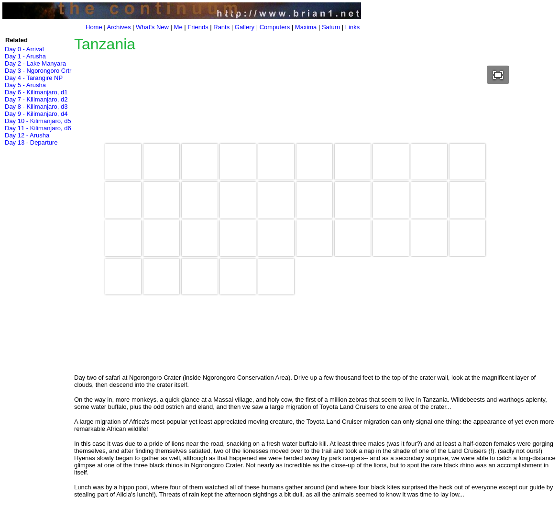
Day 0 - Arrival (24, 49)
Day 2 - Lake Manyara (35, 63)
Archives (119, 27)
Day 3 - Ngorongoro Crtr (38, 70)
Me (178, 27)
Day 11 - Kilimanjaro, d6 (38, 128)
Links (352, 27)
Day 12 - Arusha (27, 135)
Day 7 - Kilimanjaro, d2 (36, 99)
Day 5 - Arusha (25, 85)
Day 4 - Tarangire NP (34, 77)
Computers (275, 27)
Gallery (244, 27)
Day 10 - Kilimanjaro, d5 (38, 120)
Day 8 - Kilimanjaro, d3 (36, 106)
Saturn (331, 27)
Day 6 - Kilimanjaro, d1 (36, 92)
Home (94, 27)
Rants (221, 27)
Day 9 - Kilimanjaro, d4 (36, 113)
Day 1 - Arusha (25, 56)
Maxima (306, 27)
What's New (152, 27)
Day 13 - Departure (31, 142)
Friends (197, 27)
